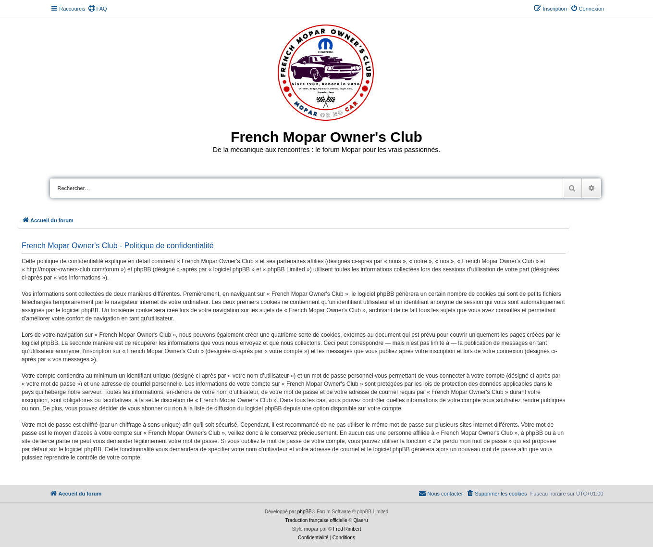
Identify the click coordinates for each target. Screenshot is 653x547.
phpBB (304, 511)
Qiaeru (360, 520)
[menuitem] (97, 8)
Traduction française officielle (316, 520)
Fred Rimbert (347, 529)
